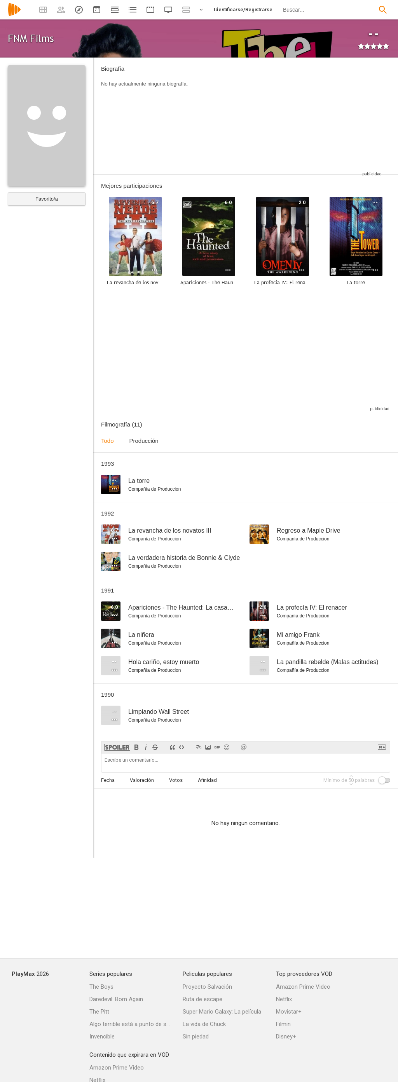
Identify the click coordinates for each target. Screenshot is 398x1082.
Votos (176, 780)
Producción (144, 440)
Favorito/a (46, 199)
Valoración (142, 780)
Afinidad (207, 780)
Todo (107, 440)
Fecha (108, 780)
